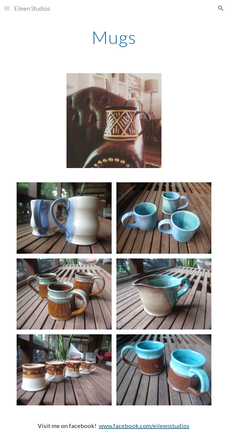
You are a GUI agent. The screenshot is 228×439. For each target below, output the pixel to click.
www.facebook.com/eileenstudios (144, 425)
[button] (7, 8)
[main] (114, 37)
